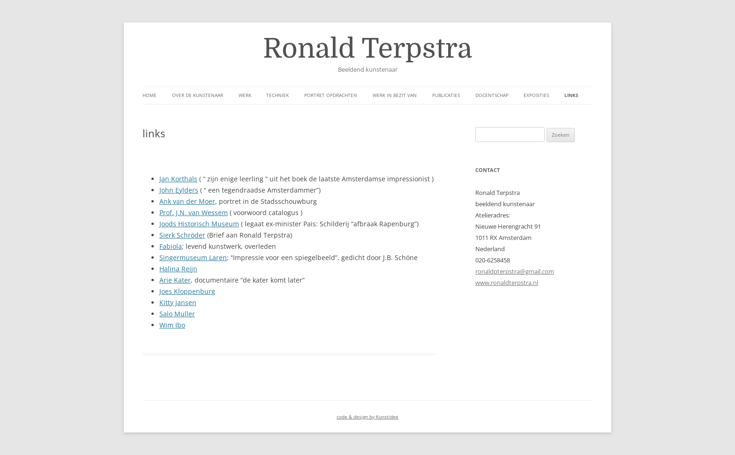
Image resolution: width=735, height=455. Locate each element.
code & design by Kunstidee (367, 416)
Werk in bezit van (395, 95)
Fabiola (170, 246)
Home (149, 95)
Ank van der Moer (187, 201)
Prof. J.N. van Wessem (193, 212)
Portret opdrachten (330, 95)
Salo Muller (177, 313)
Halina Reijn (178, 268)
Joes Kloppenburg (187, 291)
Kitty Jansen (177, 302)
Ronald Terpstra (367, 49)
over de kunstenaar (197, 95)
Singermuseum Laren (193, 257)
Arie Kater (175, 280)
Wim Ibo (172, 325)
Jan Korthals (178, 178)
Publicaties (446, 95)
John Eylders (178, 190)
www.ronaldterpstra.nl (506, 282)
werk (245, 95)
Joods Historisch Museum (199, 223)
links (571, 95)
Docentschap (492, 95)
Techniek (277, 95)
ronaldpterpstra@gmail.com (514, 271)
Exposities (536, 95)
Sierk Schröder (182, 235)
